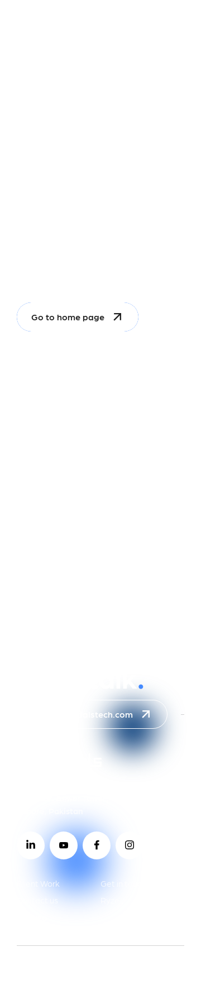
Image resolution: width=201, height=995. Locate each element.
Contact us (37, 900)
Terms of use (118, 961)
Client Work (38, 883)
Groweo (32, 917)
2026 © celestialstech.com (76, 976)
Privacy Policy (48, 961)
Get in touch (123, 883)
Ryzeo (112, 900)
